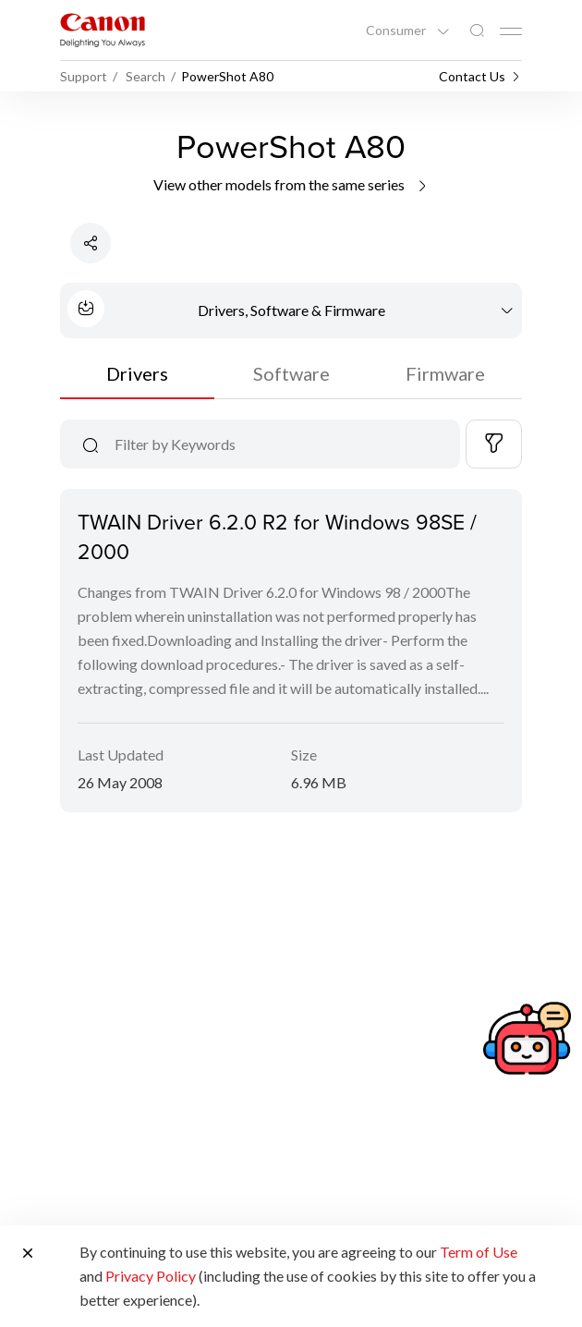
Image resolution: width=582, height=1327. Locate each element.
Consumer (397, 30)
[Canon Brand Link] (102, 30)
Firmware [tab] (445, 373)
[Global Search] (476, 31)
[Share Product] (90, 243)
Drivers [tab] (137, 373)
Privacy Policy (150, 1275)
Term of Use (478, 1251)
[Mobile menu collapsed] (511, 31)
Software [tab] (291, 373)
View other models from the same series (291, 184)
